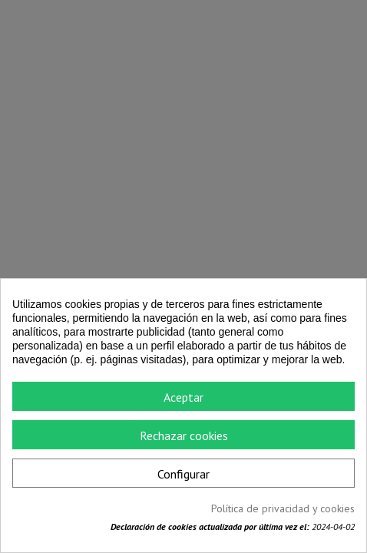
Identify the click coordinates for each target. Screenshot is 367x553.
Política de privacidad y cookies (283, 508)
